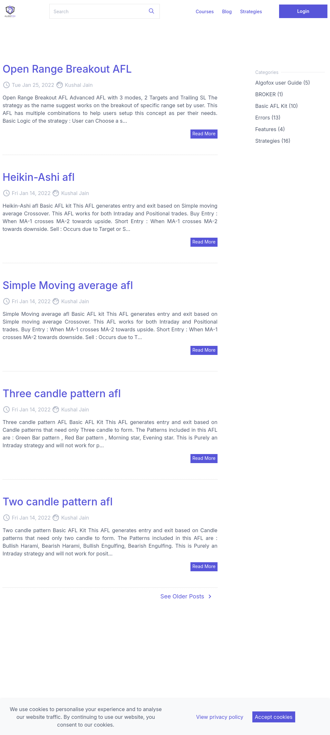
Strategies (251, 11)
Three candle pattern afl (62, 393)
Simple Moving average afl (68, 285)
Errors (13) (267, 117)
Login (303, 11)
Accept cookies (274, 717)
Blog (227, 11)
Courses (205, 11)
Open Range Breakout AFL (67, 69)
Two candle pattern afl (58, 501)
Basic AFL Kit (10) (276, 106)
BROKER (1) (269, 94)
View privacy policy (219, 717)
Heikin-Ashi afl (39, 177)
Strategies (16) (272, 141)
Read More (204, 133)
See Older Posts (187, 596)
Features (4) (270, 129)
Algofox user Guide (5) (282, 82)
